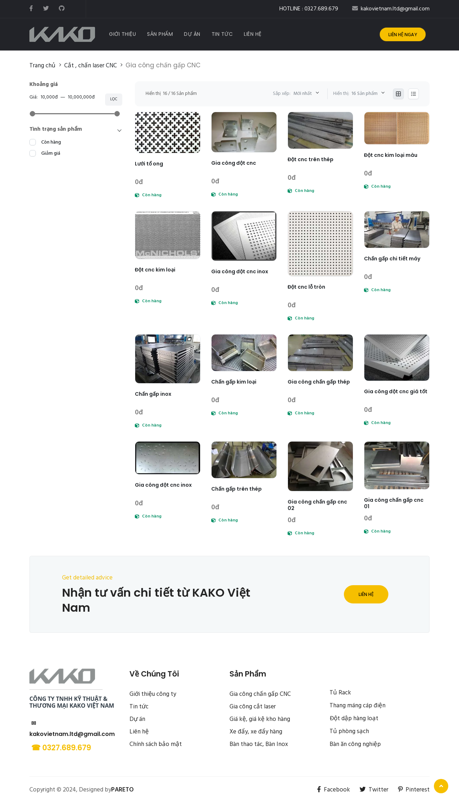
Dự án (137, 719)
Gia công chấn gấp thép (319, 382)
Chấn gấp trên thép (236, 489)
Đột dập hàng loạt (354, 718)
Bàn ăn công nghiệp (355, 744)
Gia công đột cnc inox (239, 271)
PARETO (122, 790)
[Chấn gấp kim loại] (244, 352)
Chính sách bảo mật (155, 744)
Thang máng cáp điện (357, 706)
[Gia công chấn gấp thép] (320, 352)
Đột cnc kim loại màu (390, 155)
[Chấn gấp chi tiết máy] (396, 229)
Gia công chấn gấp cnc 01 (393, 503)
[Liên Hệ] (253, 34)
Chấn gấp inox (153, 394)
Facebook (333, 790)
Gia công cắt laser (253, 707)
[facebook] (31, 9)
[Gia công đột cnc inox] (244, 236)
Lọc (113, 99)
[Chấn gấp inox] (167, 358)
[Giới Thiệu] (122, 34)
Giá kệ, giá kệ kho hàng (260, 719)
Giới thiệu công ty (152, 694)
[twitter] (46, 9)
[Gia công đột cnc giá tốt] (396, 357)
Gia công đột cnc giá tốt (395, 391)
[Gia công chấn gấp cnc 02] (320, 466)
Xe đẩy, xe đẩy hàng (256, 732)
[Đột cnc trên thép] (320, 130)
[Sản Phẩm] (160, 34)
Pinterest (414, 790)
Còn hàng (51, 142)
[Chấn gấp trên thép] (244, 460)
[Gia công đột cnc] (244, 132)
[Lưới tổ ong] (167, 132)
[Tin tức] (222, 34)
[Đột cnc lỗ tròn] (320, 243)
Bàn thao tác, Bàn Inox (259, 744)
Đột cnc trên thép (310, 159)
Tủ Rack (340, 693)
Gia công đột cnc (233, 163)
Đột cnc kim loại (155, 269)
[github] (61, 9)
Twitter (374, 790)
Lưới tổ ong (149, 163)
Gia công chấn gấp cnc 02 (317, 505)
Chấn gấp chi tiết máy (392, 258)
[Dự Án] (192, 34)
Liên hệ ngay (402, 35)
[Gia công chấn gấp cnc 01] (396, 465)
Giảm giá (50, 153)
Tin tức (138, 707)
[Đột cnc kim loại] (167, 235)
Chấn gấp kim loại (233, 382)
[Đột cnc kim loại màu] (396, 128)
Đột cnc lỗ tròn (306, 287)
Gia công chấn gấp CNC (260, 694)
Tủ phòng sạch (349, 731)
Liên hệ (366, 594)
